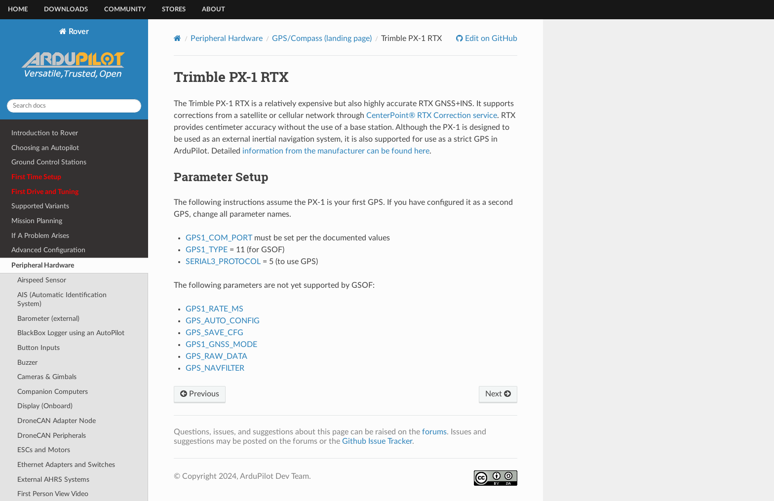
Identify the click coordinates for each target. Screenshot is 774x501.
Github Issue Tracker (377, 441)
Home (18, 9)
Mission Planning (36, 221)
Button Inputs (38, 347)
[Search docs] (74, 106)
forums (434, 432)
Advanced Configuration (48, 250)
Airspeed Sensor (41, 280)
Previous (199, 394)
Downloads (66, 9)
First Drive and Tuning (44, 191)
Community (125, 9)
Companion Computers (52, 391)
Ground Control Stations (48, 162)
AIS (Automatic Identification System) (62, 299)
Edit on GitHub (490, 38)
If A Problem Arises (40, 235)
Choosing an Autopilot (45, 148)
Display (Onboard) (45, 406)
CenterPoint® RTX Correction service (431, 115)
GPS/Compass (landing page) (322, 38)
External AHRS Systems (53, 479)
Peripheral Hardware (42, 265)
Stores (174, 9)
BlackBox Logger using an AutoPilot (70, 333)
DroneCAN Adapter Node (56, 420)
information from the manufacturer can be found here (335, 151)
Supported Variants (40, 206)
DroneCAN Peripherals (51, 435)
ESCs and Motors (43, 450)
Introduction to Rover (44, 133)
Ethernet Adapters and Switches (66, 464)
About (213, 9)
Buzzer (27, 362)
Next (498, 394)
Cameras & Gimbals (47, 377)
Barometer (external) (48, 318)
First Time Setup (36, 177)
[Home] (177, 38)
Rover (74, 59)
